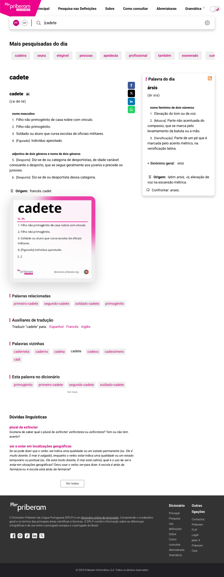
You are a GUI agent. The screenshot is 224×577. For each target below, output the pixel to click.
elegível (63, 55)
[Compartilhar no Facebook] (131, 85)
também (164, 55)
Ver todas (72, 483)
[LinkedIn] (34, 538)
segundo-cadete (56, 303)
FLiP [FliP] (194, 530)
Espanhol (56, 327)
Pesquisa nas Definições (77, 9)
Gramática (195, 9)
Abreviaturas (167, 9)
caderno (41, 351)
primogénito (114, 303)
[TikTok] (27, 538)
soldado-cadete (87, 303)
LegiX (195, 535)
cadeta (59, 351)
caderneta (21, 351)
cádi (17, 359)
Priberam (197, 524)
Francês (72, 327)
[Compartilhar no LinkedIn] (131, 101)
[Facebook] (13, 538)
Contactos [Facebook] (198, 519)
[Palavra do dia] (210, 78)
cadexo (93, 351)
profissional (138, 55)
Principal (174, 513)
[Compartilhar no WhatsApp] (131, 109)
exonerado (190, 55)
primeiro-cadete (26, 303)
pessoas (86, 55)
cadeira (21, 55)
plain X (196, 540)
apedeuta (111, 55)
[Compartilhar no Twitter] (131, 93)
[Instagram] (20, 538)
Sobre (109, 9)
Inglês (86, 327)
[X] (42, 538)
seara (41, 55)
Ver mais (72, 392)
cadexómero (114, 351)
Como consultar (135, 9)
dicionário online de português (99, 517)
